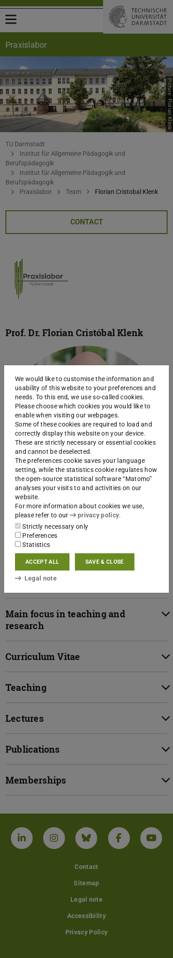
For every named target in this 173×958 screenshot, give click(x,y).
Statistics (32, 544)
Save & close (104, 562)
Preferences (36, 535)
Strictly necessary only (51, 526)
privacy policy (94, 515)
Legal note (36, 578)
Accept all (42, 562)
